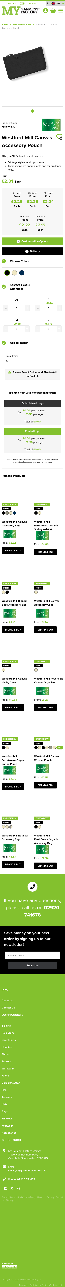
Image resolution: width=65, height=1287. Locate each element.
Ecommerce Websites (28, 1285)
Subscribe (32, 965)
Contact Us (8, 1008)
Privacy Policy (14, 1197)
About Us (7, 1000)
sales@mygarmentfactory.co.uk (27, 1170)
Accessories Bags (21, 24)
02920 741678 (26, 1179)
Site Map (9, 1200)
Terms (4, 1197)
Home (5, 24)
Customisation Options (33, 241)
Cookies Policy (28, 1197)
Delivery (32, 251)
